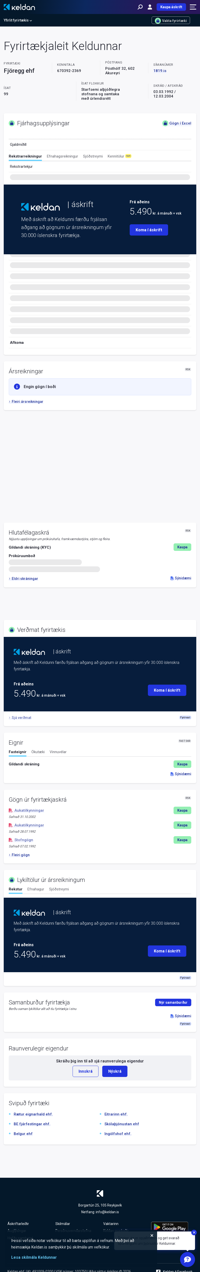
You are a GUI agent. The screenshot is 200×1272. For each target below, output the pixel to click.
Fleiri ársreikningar (26, 402)
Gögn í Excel (176, 123)
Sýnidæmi (181, 578)
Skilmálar (62, 1224)
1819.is (159, 71)
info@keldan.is (107, 1212)
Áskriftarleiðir (18, 1224)
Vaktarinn (110, 1224)
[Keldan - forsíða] (19, 7)
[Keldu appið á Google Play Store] (172, 1227)
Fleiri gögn (19, 855)
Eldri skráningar (23, 579)
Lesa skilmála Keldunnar (34, 1257)
